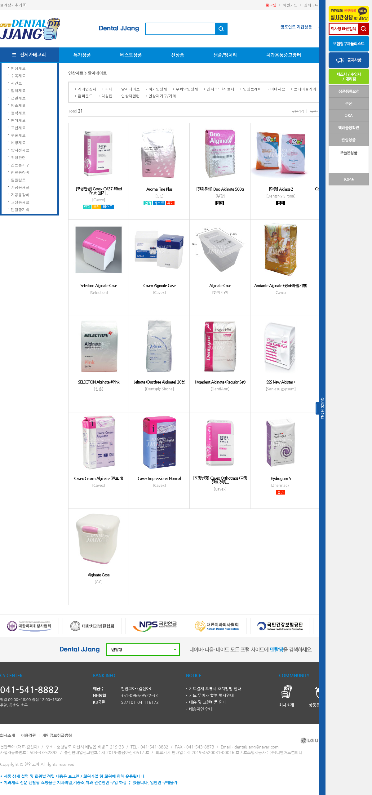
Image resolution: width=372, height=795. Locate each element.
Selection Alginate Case (98, 285)
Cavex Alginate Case (159, 285)
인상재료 (18, 68)
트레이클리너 (305, 88)
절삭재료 (18, 112)
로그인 (271, 4)
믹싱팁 (107, 95)
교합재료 (18, 127)
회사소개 (7, 735)
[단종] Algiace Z (281, 189)
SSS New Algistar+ (280, 382)
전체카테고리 (33, 54)
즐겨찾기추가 (11, 4)
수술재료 (18, 135)
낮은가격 (297, 111)
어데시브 (277, 88)
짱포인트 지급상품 (296, 27)
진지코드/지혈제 (220, 88)
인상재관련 (130, 95)
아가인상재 (157, 88)
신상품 (177, 55)
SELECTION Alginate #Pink (98, 382)
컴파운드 (85, 95)
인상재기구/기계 (162, 95)
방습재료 (18, 105)
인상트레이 (252, 88)
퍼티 (109, 88)
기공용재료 (20, 187)
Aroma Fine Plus (159, 189)
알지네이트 (130, 88)
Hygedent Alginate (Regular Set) (220, 382)
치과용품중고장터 (283, 55)
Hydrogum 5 (281, 478)
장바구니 (311, 4)
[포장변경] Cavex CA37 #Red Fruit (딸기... (99, 191)
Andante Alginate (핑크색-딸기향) (280, 285)
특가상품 (82, 55)
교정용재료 (20, 202)
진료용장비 (20, 172)
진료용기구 (20, 164)
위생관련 (18, 157)
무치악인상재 (187, 88)
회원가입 (290, 4)
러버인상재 (87, 88)
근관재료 (18, 97)
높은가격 (316, 111)
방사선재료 (20, 150)
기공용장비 (20, 194)
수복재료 (18, 75)
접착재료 (18, 90)
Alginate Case (220, 285)
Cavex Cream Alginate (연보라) (98, 478)
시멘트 (16, 83)
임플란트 (18, 179)
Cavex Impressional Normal (159, 478)
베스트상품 (131, 55)
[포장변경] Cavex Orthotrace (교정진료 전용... (220, 480)
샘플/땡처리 (225, 55)
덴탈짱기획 (20, 209)
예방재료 (18, 142)
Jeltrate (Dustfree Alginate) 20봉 (159, 382)
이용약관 (28, 735)
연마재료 (18, 120)
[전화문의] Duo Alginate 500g (220, 189)
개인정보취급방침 (57, 735)
